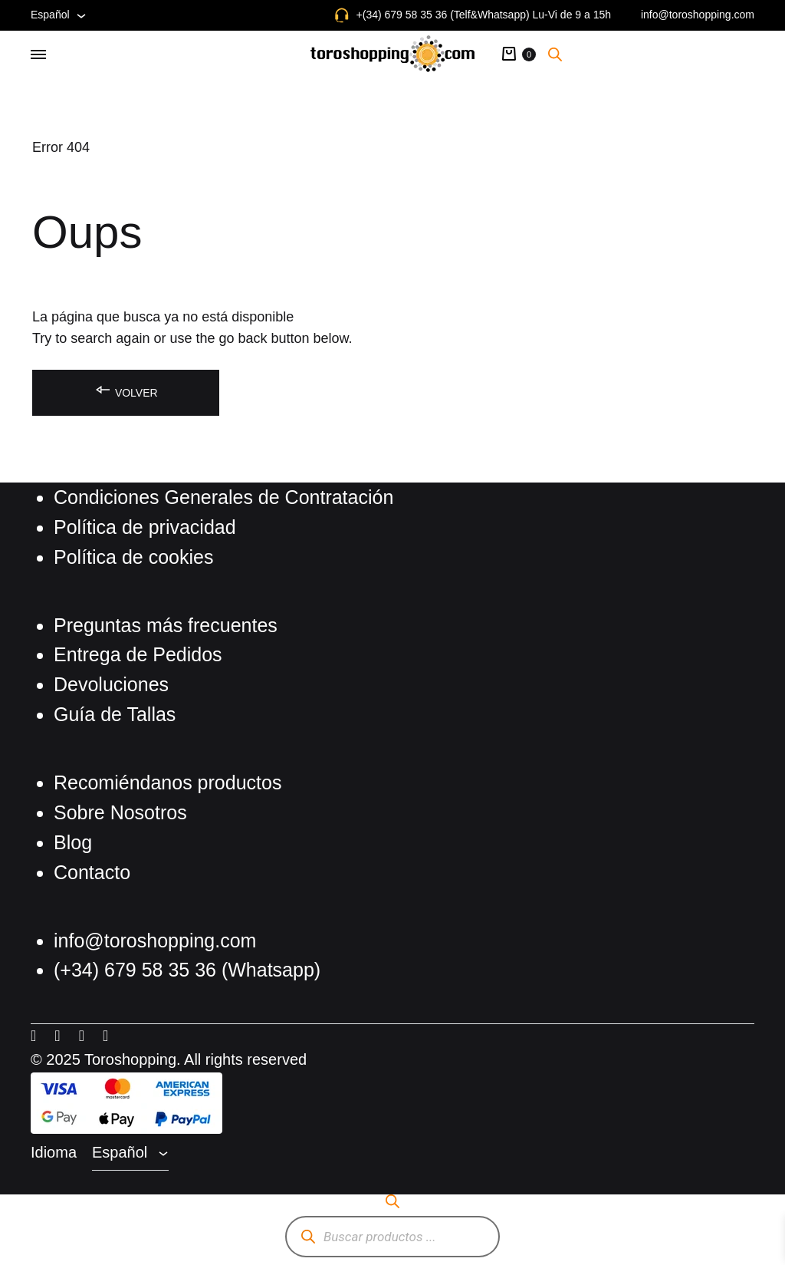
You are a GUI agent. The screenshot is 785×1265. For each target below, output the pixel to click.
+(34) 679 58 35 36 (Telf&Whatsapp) (443, 14)
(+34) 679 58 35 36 (138, 969)
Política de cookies (133, 557)
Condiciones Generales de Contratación (223, 497)
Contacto (92, 872)
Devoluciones (111, 684)
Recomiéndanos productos (167, 782)
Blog (73, 842)
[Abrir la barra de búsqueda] (555, 54)
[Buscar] (307, 1237)
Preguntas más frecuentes (166, 625)
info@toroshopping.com (697, 14)
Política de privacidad (145, 527)
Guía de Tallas (115, 714)
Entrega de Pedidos (138, 654)
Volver (126, 390)
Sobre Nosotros (120, 812)
